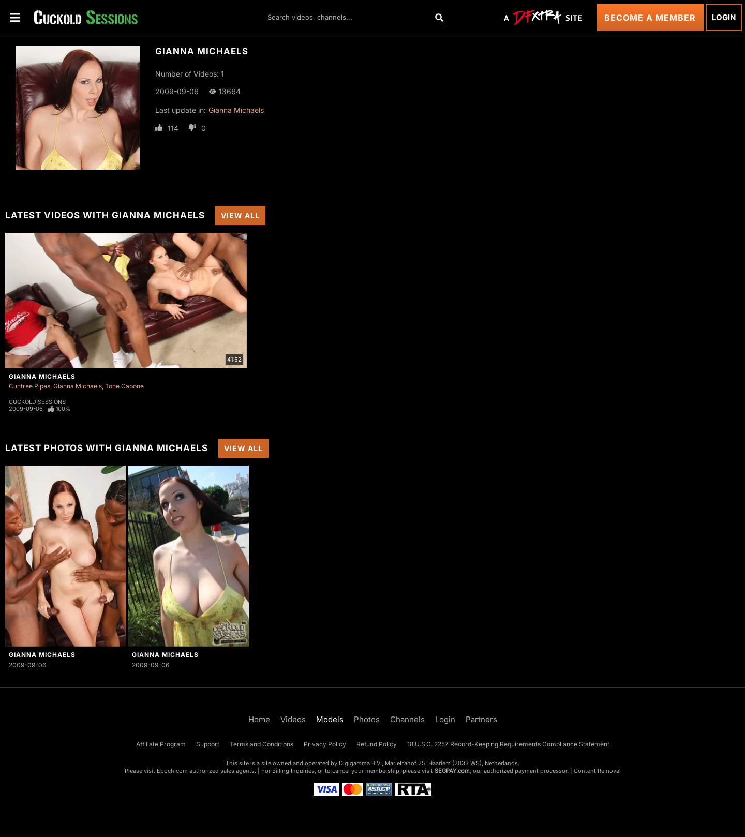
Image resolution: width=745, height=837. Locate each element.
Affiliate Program (161, 744)
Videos (293, 719)
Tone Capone (124, 386)
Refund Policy (376, 744)
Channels (407, 719)
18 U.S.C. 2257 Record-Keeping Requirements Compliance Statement (508, 744)
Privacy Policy (325, 744)
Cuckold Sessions (37, 402)
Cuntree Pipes (29, 386)
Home (259, 719)
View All (240, 215)
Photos (367, 719)
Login (724, 17)
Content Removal (597, 770)
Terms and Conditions (261, 744)
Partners (481, 719)
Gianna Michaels (236, 110)
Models (330, 719)
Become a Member (650, 17)
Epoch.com (172, 770)
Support (207, 744)
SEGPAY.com (452, 770)
